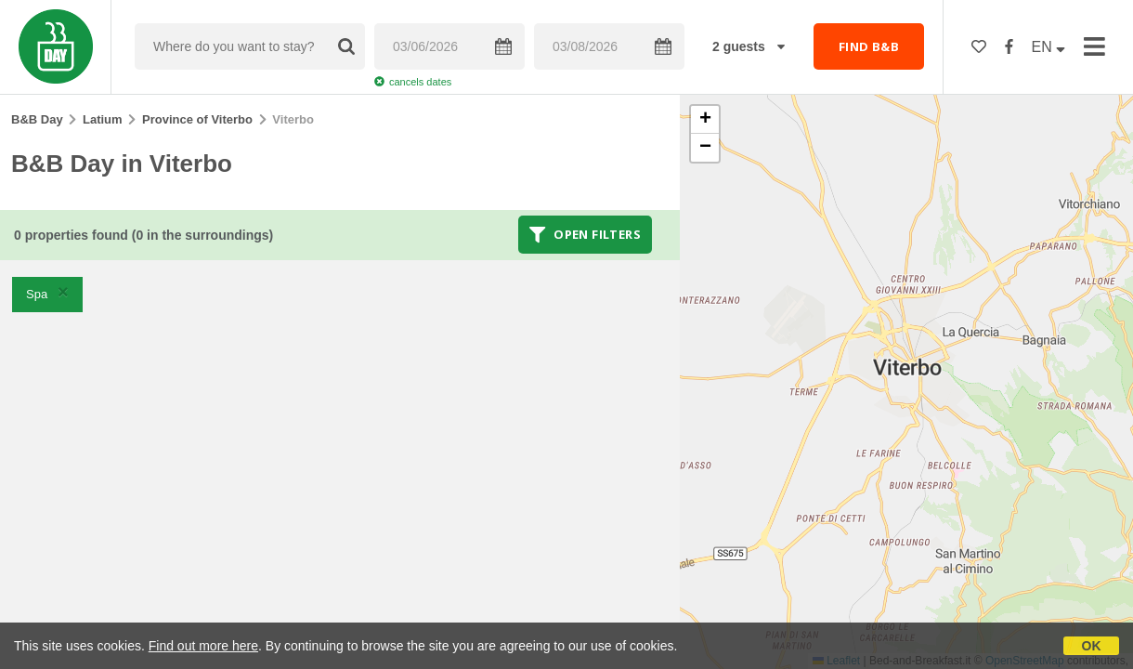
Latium (103, 119)
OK (1091, 645)
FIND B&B (869, 46)
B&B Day (37, 119)
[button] (705, 120)
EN (1049, 47)
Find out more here (203, 645)
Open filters (585, 234)
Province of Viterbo (197, 119)
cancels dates (412, 81)
